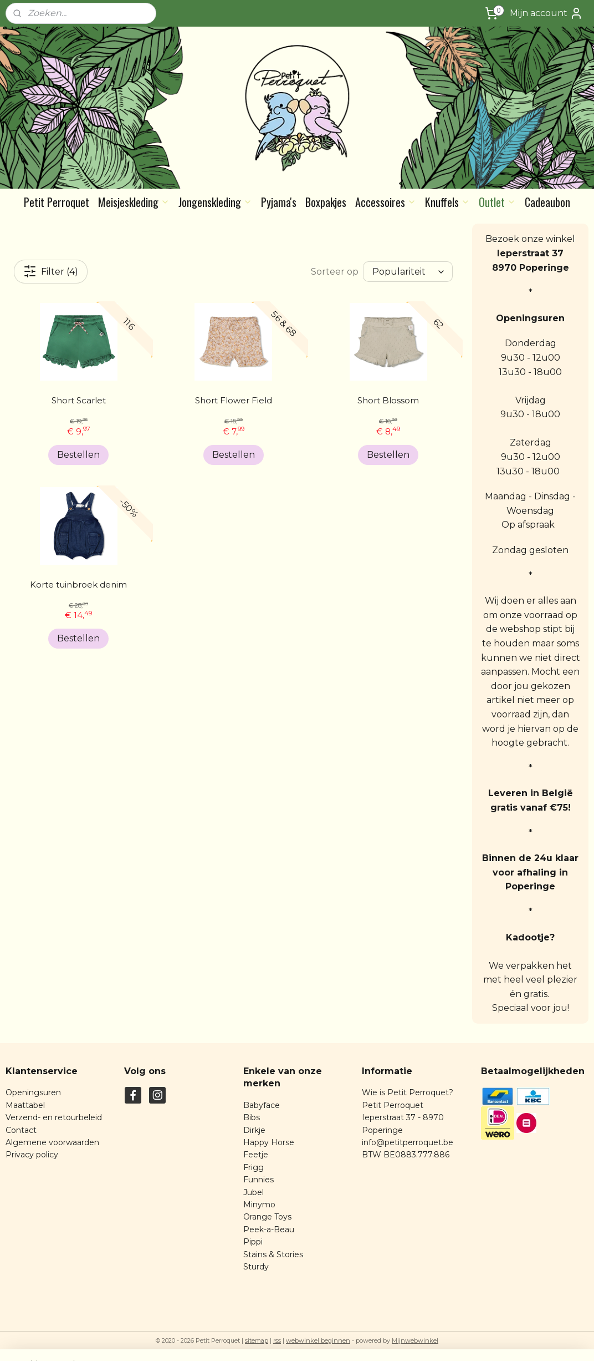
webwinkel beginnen (318, 1340)
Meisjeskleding (134, 202)
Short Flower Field (233, 400)
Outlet (497, 202)
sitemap (256, 1340)
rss (277, 1340)
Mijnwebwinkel (415, 1340)
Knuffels (447, 202)
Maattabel (25, 1105)
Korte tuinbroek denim (78, 584)
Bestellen (78, 454)
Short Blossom (388, 400)
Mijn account (546, 13)
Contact (21, 1130)
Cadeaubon (547, 202)
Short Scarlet (79, 400)
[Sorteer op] (407, 271)
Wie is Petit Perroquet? (407, 1092)
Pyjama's (278, 202)
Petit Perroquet (56, 202)
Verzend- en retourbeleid (54, 1117)
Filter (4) (50, 271)
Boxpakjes (325, 202)
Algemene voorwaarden (52, 1142)
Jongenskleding (215, 202)
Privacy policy (32, 1155)
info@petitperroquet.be (407, 1142)
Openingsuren (33, 1092)
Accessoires (385, 202)
